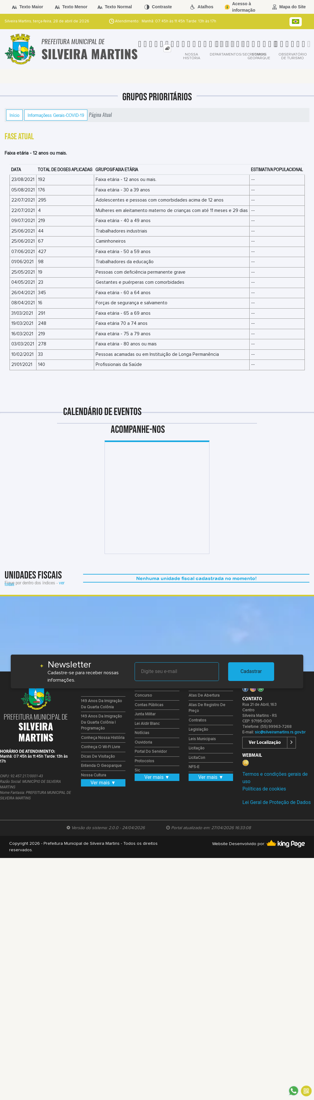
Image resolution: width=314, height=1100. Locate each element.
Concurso (143, 696)
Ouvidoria (143, 742)
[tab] (167, 48)
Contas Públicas (149, 705)
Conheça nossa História (102, 738)
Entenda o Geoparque (101, 766)
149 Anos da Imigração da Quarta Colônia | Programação (101, 722)
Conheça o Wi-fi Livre (100, 747)
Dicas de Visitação (98, 757)
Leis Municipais (202, 739)
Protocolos (144, 761)
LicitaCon (197, 758)
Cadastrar (251, 671)
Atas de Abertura (204, 696)
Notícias (142, 733)
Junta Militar (145, 714)
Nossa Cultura (93, 775)
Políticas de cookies (264, 789)
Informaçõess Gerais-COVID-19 (56, 115)
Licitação (197, 748)
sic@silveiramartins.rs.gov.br (280, 732)
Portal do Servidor (151, 752)
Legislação (198, 730)
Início (14, 115)
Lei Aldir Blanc (147, 724)
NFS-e (194, 767)
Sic (137, 770)
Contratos (197, 720)
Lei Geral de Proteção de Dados (276, 802)
